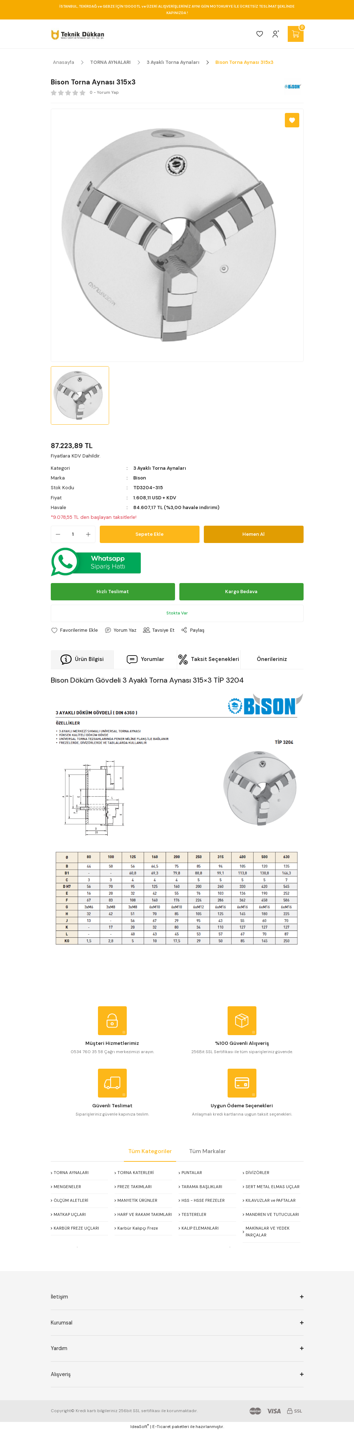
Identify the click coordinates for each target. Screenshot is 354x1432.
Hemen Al (253, 534)
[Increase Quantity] (90, 534)
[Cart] (296, 34)
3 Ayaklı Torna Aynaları (159, 468)
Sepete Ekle (149, 534)
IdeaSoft (139, 1426)
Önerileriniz (272, 659)
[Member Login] (276, 34)
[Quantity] (73, 534)
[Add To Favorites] (292, 120)
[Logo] (77, 33)
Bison (139, 478)
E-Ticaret (161, 1426)
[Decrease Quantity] (56, 534)
